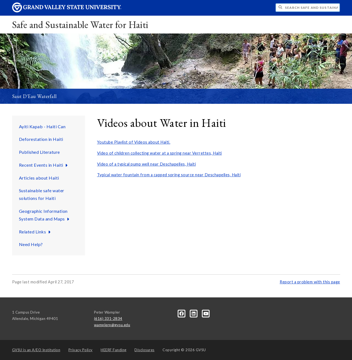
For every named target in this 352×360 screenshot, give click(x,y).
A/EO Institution (36, 350)
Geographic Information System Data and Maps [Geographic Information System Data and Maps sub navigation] (45, 214)
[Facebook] (182, 313)
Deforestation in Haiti (41, 139)
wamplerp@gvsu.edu (112, 325)
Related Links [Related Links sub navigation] (35, 231)
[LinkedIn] (194, 313)
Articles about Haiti (39, 177)
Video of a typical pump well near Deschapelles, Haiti (146, 164)
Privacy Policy (80, 350)
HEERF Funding (114, 350)
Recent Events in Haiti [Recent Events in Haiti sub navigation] (44, 165)
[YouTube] (206, 313)
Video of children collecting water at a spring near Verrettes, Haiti (159, 153)
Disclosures (144, 350)
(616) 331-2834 (108, 318)
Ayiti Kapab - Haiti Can (42, 126)
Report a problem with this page (310, 282)
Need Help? (31, 244)
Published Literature (39, 152)
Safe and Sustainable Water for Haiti (80, 24)
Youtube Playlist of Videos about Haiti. (133, 142)
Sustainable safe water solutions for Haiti (41, 194)
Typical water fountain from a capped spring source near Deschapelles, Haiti (169, 174)
